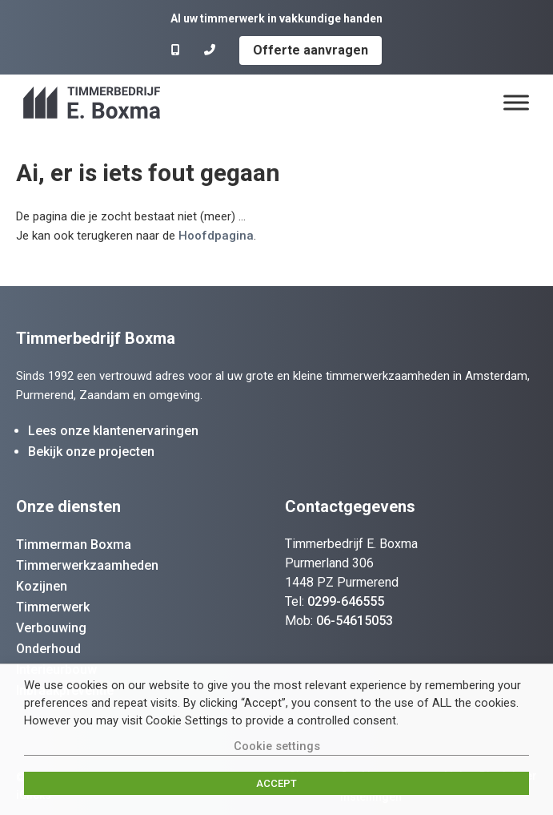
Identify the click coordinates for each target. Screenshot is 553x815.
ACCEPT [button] (276, 783)
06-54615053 (354, 620)
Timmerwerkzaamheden (87, 565)
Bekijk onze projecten (91, 451)
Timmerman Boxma (73, 544)
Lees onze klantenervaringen (113, 430)
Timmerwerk (53, 607)
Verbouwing (51, 627)
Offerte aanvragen (310, 50)
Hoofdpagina (216, 235)
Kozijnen (41, 586)
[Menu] (516, 102)
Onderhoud (48, 648)
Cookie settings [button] (277, 746)
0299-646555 (345, 601)
